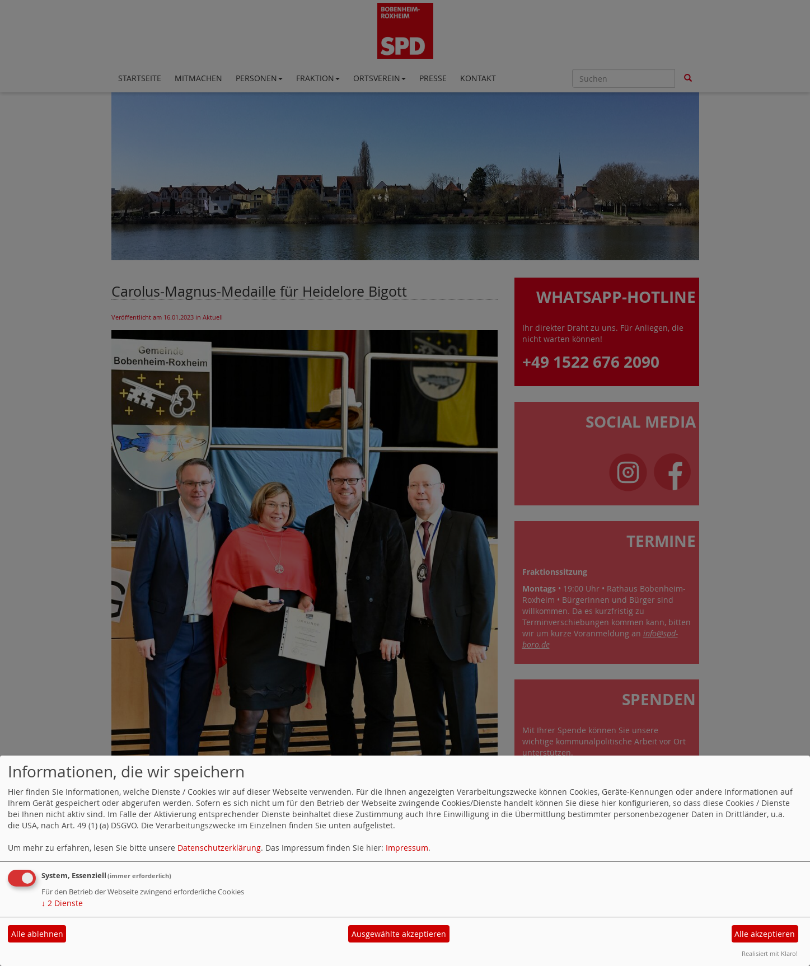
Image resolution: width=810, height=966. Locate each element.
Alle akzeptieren (764, 934)
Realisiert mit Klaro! (770, 953)
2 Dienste (62, 903)
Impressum (407, 847)
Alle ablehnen (37, 934)
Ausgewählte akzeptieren (399, 934)
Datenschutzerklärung (219, 847)
